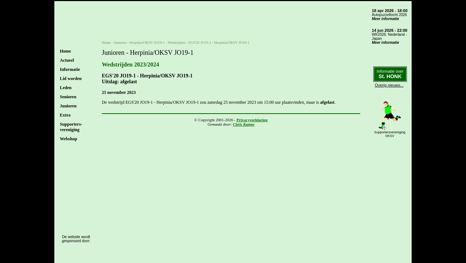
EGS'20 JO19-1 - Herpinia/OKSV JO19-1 (219, 43)
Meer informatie (385, 19)
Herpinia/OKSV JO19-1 (147, 43)
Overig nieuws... (389, 85)
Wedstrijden (176, 43)
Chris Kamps (243, 124)
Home (65, 51)
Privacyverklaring (252, 120)
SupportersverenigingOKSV (389, 134)
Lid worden (71, 78)
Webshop (68, 138)
